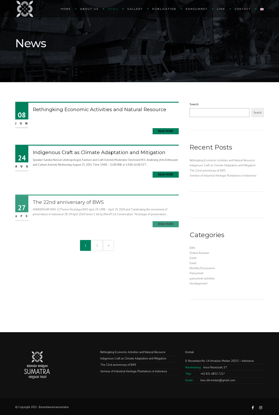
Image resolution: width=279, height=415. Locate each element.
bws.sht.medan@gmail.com (218, 380)
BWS (192, 248)
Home (66, 8)
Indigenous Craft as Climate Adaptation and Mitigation (99, 152)
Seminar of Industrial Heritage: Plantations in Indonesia (223, 175)
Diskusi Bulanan (199, 253)
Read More (165, 131)
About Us (89, 8)
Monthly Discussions (202, 268)
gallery (135, 8)
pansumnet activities (202, 278)
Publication (164, 8)
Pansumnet (197, 8)
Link (221, 8)
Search (194, 104)
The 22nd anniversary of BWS (68, 211)
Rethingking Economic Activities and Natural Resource (99, 109)
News (113, 8)
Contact (243, 8)
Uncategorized (198, 283)
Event (193, 258)
